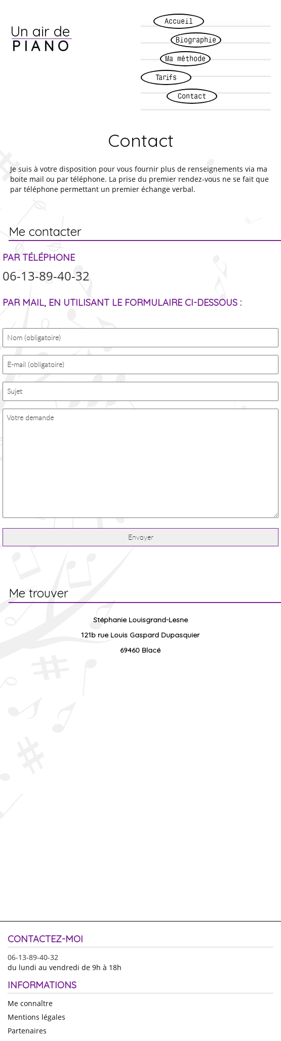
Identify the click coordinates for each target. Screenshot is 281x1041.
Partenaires (27, 1030)
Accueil (179, 21)
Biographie (196, 40)
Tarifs (166, 77)
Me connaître (30, 1003)
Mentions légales (36, 1017)
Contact (192, 96)
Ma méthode (185, 58)
